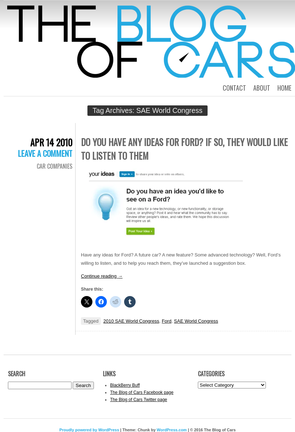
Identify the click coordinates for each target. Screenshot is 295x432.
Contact (234, 87)
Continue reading (102, 276)
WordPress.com (172, 430)
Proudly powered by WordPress (89, 430)
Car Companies (54, 166)
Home (284, 87)
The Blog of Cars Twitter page (138, 399)
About (261, 87)
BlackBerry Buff (125, 385)
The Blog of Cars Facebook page (141, 392)
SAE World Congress (196, 321)
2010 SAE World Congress (131, 321)
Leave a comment (45, 153)
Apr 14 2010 (51, 142)
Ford (167, 321)
